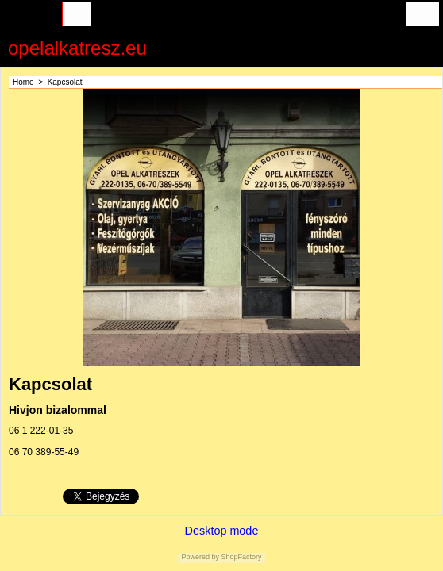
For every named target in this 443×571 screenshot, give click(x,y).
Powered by (200, 557)
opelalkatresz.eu (77, 48)
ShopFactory (240, 557)
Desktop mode (222, 530)
